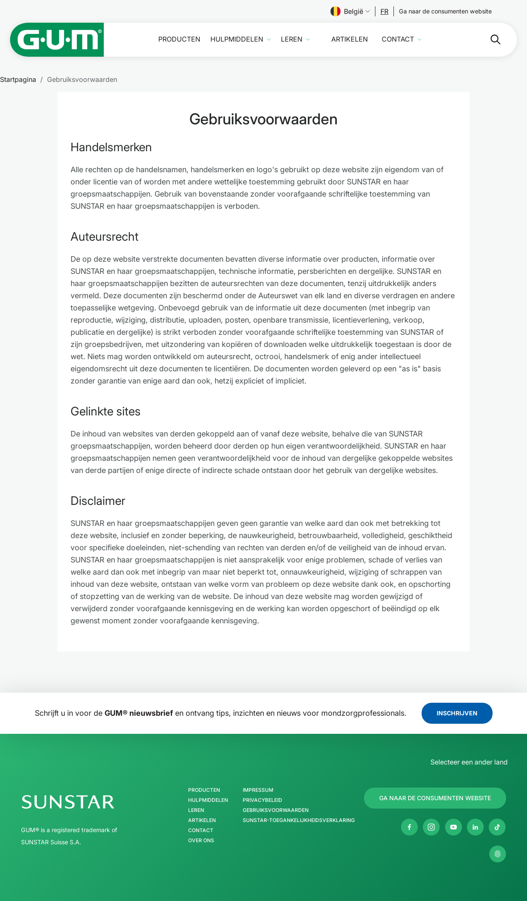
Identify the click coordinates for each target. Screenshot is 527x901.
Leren (291, 39)
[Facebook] (409, 827)
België (350, 11)
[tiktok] (497, 827)
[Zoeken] (488, 39)
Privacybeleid (262, 800)
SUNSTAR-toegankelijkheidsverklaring (299, 820)
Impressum (258, 790)
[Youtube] (453, 827)
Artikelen (349, 39)
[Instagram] (431, 827)
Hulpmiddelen (236, 39)
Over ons (201, 840)
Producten (179, 39)
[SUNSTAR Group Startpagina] (93, 802)
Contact (398, 39)
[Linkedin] (475, 827)
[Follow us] (384, 11)
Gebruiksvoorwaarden (276, 810)
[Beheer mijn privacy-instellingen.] (497, 854)
